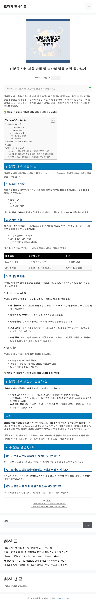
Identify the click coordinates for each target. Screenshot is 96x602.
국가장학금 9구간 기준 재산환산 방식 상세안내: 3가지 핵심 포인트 (35, 560)
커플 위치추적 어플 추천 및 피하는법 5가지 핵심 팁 (28, 547)
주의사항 (18, 138)
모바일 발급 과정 (20, 136)
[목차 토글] (51, 120)
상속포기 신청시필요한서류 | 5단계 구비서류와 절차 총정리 (32, 556)
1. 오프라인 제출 (17, 127)
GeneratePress (62, 598)
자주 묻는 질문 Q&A (15, 148)
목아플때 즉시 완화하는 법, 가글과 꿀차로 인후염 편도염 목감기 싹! (35, 564)
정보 (48, 500)
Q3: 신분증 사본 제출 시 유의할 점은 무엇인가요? (30, 157)
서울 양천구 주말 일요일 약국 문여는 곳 (49, 503)
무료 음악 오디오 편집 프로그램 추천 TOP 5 (49, 506)
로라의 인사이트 (15, 6)
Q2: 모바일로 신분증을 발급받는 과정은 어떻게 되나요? (32, 154)
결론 (9, 144)
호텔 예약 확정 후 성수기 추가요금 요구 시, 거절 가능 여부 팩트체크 (36, 552)
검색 (6, 520)
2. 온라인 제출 (16, 130)
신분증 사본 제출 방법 (16, 124)
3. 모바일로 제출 (17, 133)
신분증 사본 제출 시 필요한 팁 (19, 141)
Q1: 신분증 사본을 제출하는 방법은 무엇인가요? (30, 151)
